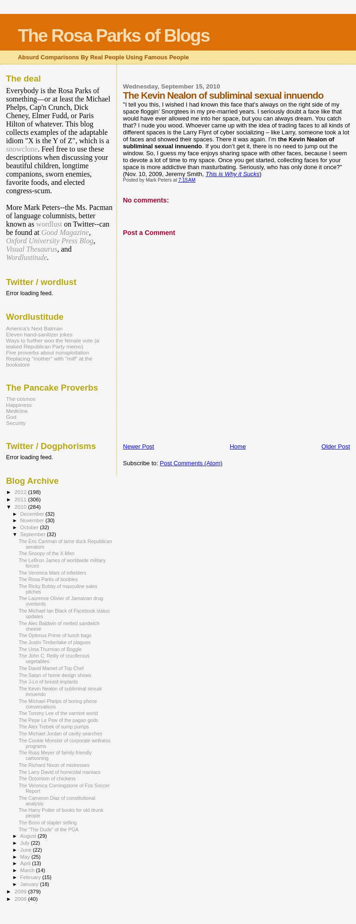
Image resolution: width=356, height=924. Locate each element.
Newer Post (138, 446)
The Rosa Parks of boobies (48, 579)
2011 (21, 499)
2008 (21, 899)
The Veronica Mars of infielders (52, 573)
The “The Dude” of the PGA (48, 829)
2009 (21, 891)
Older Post (336, 446)
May (26, 857)
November (32, 520)
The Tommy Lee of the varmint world (58, 713)
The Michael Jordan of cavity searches (60, 733)
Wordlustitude (26, 257)
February (31, 877)
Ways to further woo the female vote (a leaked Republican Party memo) (52, 343)
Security (15, 423)
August (29, 836)
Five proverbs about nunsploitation (47, 352)
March (28, 870)
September (33, 534)
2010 (21, 507)
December (32, 514)
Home (238, 446)
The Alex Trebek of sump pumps (54, 726)
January (30, 884)
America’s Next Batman (34, 328)
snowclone (22, 149)
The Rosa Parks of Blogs (113, 35)
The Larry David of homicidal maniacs (60, 772)
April (26, 863)
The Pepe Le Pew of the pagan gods (58, 720)
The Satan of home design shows (55, 675)
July (25, 843)
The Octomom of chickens (47, 778)
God (11, 417)
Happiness (19, 405)
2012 (21, 492)
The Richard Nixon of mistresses (54, 765)
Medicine (17, 411)
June (26, 850)
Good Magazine (65, 232)
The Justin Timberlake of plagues (54, 642)
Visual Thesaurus (31, 249)
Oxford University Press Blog (50, 241)
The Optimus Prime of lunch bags (55, 635)
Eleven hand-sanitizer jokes (39, 334)
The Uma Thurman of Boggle (50, 649)
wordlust (49, 224)
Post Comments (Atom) (191, 463)
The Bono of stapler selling (47, 822)
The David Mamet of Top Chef (51, 668)
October (30, 527)
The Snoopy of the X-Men (47, 553)
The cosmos (21, 399)
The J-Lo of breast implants (48, 681)
